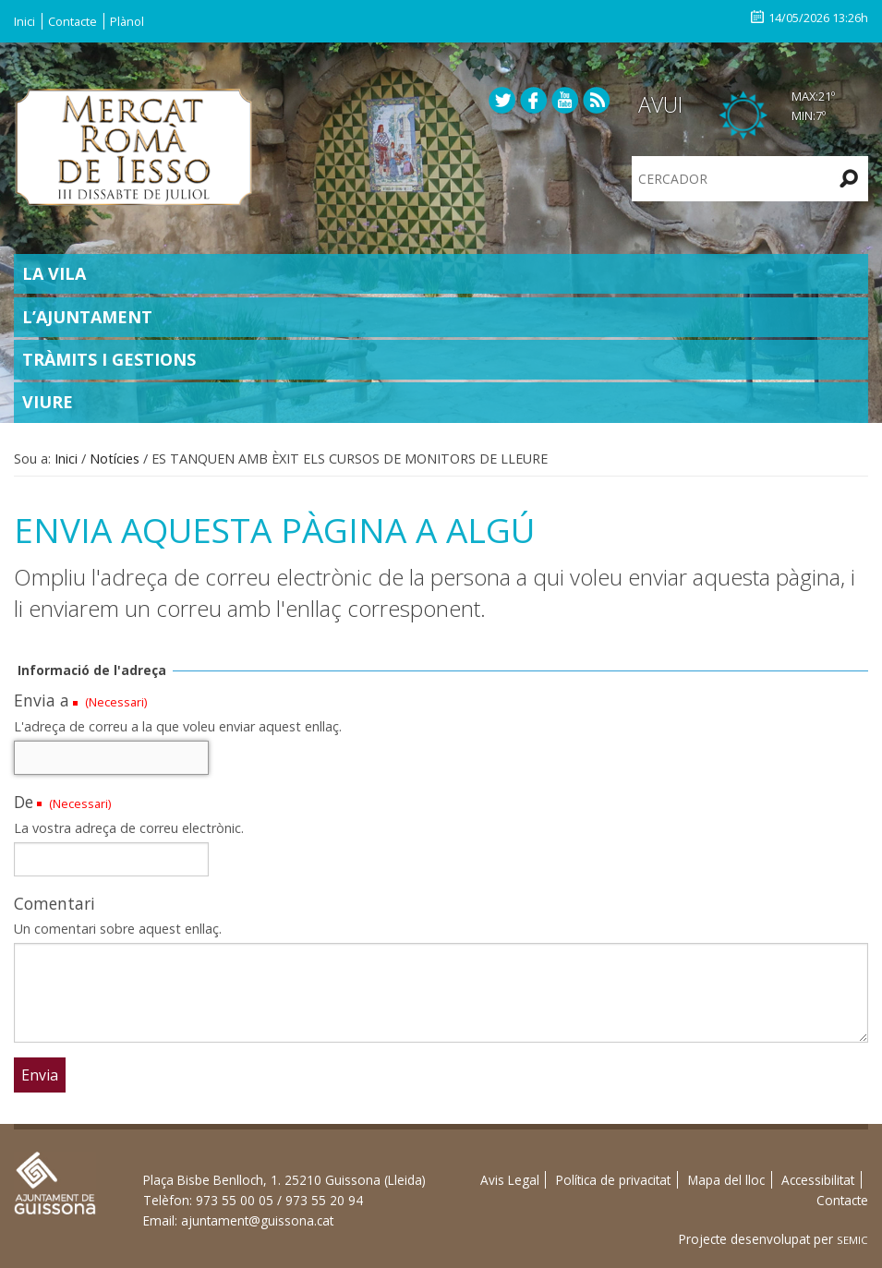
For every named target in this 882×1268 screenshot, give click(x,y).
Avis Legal (509, 1180)
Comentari (54, 903)
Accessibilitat (817, 1180)
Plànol (127, 21)
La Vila (54, 273)
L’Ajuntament (87, 317)
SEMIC (852, 1240)
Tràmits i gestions (109, 359)
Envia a (41, 700)
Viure (47, 402)
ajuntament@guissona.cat (257, 1220)
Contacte (72, 21)
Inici (24, 21)
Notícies (114, 458)
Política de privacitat (613, 1180)
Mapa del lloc (726, 1180)
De (23, 802)
